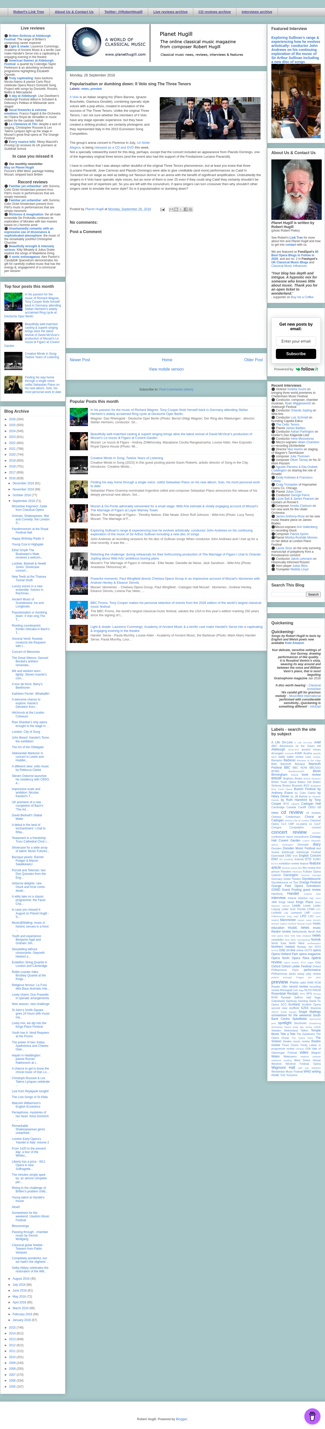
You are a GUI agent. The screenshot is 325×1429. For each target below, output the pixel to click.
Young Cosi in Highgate (27, 544)
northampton (314, 943)
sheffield (294, 1008)
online (300, 950)
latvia (318, 902)
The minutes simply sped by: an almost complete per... (29, 1178)
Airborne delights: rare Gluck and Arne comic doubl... (28, 887)
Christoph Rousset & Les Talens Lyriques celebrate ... (31, 1081)
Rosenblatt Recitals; (285, 993)
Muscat (301, 923)
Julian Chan (294, 491)
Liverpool (296, 912)
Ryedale (286, 997)
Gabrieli (276, 875)
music (309, 923)
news (85, 89)
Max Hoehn (295, 449)
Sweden (276, 1030)
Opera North (280, 958)
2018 (13, 466)
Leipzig (275, 909)
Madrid (275, 920)
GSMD (275, 889)
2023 (13, 437)
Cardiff (302, 807)
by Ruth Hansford (294, 800)
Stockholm (300, 1023)
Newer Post (80, 360)
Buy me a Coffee (302, 297)
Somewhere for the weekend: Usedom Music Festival (30, 1216)
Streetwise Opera (281, 1027)
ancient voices (311, 749)
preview (96, 89)
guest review (312, 889)
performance (312, 970)
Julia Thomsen (300, 456)
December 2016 (24, 483)
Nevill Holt (314, 931)
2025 (13, 425)
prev (318, 977)
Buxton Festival (305, 789)
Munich (317, 920)
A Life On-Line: (304, 742)
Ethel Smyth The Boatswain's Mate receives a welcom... (27, 553)
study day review (302, 1027)
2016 (13, 478)
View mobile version (166, 369)
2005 (13, 1386)
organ (310, 962)
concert (316, 827)
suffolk (317, 1027)
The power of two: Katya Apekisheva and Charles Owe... (30, 1046)
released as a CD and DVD (114, 147)
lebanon (275, 905)
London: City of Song (26, 732)
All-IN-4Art (293, 749)
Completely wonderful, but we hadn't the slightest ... (30, 1260)
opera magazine (310, 954)
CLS (283, 823)
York (282, 1075)
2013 (13, 1339)
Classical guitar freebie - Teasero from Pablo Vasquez (28, 1248)
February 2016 (23, 1314)
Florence (297, 871)
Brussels (297, 785)
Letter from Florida (294, 909)
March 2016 (21, 1308)
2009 (13, 1363)
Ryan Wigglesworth (298, 403)
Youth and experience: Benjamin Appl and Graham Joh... (27, 939)
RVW (274, 997)
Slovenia (315, 1008)
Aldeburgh (278, 749)
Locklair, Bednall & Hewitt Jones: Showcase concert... (29, 567)
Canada (291, 807)
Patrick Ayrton (299, 534)
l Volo (75, 97)
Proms (294, 982)
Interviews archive (257, 12)
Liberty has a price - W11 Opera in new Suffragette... (28, 1165)
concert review (289, 832)
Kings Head (286, 902)
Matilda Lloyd (299, 569)
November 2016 (24, 489)
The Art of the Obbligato (28, 747)
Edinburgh (288, 852)
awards (317, 753)
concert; (316, 832)
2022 (13, 443)
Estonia (299, 859)
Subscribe (296, 354)
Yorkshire (292, 1075)
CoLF (317, 823)
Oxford (275, 966)
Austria (307, 753)
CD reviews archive (215, 12)
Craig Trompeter (287, 484)
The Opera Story (302, 1037)
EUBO (317, 859)
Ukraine (300, 1048)
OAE (282, 950)
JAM (274, 902)
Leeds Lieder (312, 905)
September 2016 (24, 501)
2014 (13, 1333)
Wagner (316, 1052)
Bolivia (294, 774)
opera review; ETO (295, 962)
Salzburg (291, 1000)
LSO (311, 916)
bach (274, 756)
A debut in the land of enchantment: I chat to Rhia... (29, 828)
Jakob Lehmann (301, 559)
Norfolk (316, 939)
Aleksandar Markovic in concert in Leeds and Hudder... (28, 756)
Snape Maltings (310, 1012)
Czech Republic (312, 840)
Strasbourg (315, 1023)
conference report (282, 836)
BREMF (276, 778)
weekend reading (281, 1060)
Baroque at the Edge (309, 760)
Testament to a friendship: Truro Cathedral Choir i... (30, 839)
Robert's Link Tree (28, 12)
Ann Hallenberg (307, 527)
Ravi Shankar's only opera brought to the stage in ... (30, 723)
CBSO (312, 807)
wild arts (303, 1068)
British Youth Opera (283, 781)
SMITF (275, 1012)
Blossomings (20, 1226)
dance (274, 844)
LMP (307, 912)
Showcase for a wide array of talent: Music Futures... (31, 849)
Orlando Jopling (301, 410)
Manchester (288, 920)
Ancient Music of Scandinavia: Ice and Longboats (28, 603)
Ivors (318, 898)
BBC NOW (300, 767)
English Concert (310, 855)
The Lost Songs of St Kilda (30, 1097)
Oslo (318, 962)
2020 (13, 454)
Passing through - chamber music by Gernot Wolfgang (30, 1235)
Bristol (298, 778)
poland (275, 977)
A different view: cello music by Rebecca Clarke (30, 768)
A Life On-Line (281, 742)
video (304, 1052)
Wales (275, 1056)
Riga (301, 990)
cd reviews (313, 812)
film (300, 867)
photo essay (297, 973)
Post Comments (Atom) (176, 389)
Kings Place (304, 902)
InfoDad (315, 706)
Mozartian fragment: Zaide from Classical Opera (29, 508)
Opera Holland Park (284, 954)
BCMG (275, 771)
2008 (13, 1368)
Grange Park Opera (287, 886)
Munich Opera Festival (283, 923)
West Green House (307, 1060)
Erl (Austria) (286, 859)
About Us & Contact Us (74, 12)
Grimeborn (313, 886)
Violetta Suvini (296, 389)
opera (317, 950)
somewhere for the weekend (291, 1015)
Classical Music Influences (289, 266)
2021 (13, 449)
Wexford (276, 1063)
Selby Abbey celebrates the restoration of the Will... (30, 1269)
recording (315, 986)
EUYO (274, 863)
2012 (13, 1345)
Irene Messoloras (302, 438)
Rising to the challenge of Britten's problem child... (30, 1189)
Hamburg (276, 893)
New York (289, 935)
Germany (276, 878)
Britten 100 (304, 781)
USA (308, 1048)
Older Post (253, 360)
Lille (286, 912)
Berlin (317, 771)
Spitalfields (299, 1019)
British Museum (312, 778)
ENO (274, 859)
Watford (305, 1056)
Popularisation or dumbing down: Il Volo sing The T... (29, 616)
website (316, 1056)
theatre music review (296, 1041)
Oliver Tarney (299, 460)
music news (298, 928)
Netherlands (299, 931)
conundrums (301, 836)
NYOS (274, 950)
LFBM (310, 909)
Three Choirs (290, 1045)
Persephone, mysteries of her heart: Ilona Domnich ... (30, 1116)
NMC (293, 939)
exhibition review (289, 863)
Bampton (276, 760)
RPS (309, 993)
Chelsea (276, 816)
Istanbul (302, 898)
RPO (302, 993)
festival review (290, 867)
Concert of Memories (26, 652)
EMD (288, 855)
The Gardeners (306, 1033)
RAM (310, 982)
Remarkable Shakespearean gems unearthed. (28, 1129)
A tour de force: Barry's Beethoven (27, 685)
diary (317, 844)
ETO (308, 859)
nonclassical (303, 939)
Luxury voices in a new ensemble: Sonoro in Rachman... (27, 589)
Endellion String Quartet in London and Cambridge (29, 964)
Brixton (286, 785)
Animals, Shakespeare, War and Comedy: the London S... (31, 519)
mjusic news (304, 920)
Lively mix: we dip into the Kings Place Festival (29, 1024)
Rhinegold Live (289, 990)
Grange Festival (310, 882)
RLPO (308, 990)
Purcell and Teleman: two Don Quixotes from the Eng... (29, 873)
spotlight (285, 1023)
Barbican (289, 760)
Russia (317, 993)
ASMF (298, 753)
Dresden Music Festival (299, 848)
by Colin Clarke (305, 792)
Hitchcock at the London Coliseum (28, 714)
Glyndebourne (311, 879)
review (275, 990)
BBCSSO (315, 767)
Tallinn (304, 1030)
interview (278, 898)
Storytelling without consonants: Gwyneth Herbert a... (28, 952)
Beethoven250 (296, 771)
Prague (300, 977)
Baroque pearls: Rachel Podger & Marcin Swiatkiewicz (27, 860)
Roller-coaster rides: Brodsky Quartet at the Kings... (29, 975)
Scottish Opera (311, 1004)
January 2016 (22, 1320)
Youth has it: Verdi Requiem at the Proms (30, 1034)
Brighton (288, 778)
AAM (317, 742)
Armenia (289, 753)
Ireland (292, 898)
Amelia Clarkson (301, 506)
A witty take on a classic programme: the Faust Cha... (28, 900)
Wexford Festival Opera (303, 1063)
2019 (13, 460)
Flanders (286, 871)
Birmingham (279, 774)
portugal (287, 977)
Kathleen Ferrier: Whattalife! (30, 693)
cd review (292, 812)
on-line (290, 950)
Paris (295, 969)
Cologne (276, 827)
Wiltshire (316, 1068)
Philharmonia (279, 973)
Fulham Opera (312, 871)
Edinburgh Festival (309, 852)
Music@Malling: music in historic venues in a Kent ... (30, 926)
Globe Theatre (292, 878)
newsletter (277, 939)
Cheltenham (293, 816)
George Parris (300, 495)
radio (303, 982)
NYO (318, 946)
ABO (274, 745)
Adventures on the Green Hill (300, 745)
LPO (303, 916)
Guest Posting (292, 889)
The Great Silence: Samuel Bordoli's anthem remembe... (30, 661)
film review (309, 867)
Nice (287, 939)
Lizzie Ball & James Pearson (295, 498)
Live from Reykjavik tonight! (30, 1091)
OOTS (308, 950)
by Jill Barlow (299, 796)
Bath (274, 763)
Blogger (181, 1419)
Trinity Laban (308, 1045)
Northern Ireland (283, 946)
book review (311, 774)
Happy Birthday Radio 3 (28, 538)
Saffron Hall (302, 997)
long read (293, 916)
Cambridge (278, 807)
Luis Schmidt (299, 417)
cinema (288, 820)
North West (297, 943)
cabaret (295, 803)
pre (310, 977)
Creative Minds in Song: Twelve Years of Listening (126, 458)
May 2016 (20, 1296)
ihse (318, 893)
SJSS (304, 1008)
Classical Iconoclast (314, 687)
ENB (295, 855)
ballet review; (313, 756)
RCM (317, 982)
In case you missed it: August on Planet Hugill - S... (30, 913)
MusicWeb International (305, 696)
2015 (13, 1327)
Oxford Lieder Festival (296, 966)
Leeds (296, 905)
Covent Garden (289, 840)
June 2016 (20, 1290)
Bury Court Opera (281, 789)
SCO (283, 1004)
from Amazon (294, 643)
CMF (291, 823)
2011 (13, 1351)
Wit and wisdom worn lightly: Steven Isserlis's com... (29, 674)
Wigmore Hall (283, 1068)
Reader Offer (279, 986)
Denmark (303, 844)
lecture (286, 905)
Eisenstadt (277, 855)
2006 (13, 1380)
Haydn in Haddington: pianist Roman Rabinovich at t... (26, 1059)
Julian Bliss (300, 566)
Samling (303, 1000)
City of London (301, 820)
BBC (287, 767)
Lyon (318, 916)
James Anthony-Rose (290, 516)
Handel (293, 893)
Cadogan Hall (311, 803)
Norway (301, 946)
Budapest (315, 785)
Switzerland (291, 1030)
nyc (310, 946)
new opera (277, 935)
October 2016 (22, 495)
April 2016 (20, 1302)
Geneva (305, 875)
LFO (318, 909)
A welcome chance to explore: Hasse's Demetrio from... (26, 703)
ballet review (295, 756)
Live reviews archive (170, 12)
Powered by (296, 369)
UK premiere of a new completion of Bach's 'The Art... (27, 805)
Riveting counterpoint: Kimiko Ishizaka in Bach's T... (31, 629)
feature (304, 863)
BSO (306, 785)
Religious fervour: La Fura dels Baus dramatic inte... (31, 986)
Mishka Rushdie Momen (301, 537)
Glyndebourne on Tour (284, 882)
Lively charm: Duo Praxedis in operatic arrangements (30, 996)
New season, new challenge (30, 1004)
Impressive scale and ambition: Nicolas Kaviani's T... (26, 792)
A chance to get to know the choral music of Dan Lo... (30, 1070)
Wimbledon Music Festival (287, 1071)
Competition (296, 827)
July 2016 (19, 1284)
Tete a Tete (288, 1034)
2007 (13, 1375)
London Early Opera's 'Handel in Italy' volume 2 (30, 1140)
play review (313, 973)
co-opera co (304, 823)
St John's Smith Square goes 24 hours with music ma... (31, 1013)
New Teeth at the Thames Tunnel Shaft (29, 578)
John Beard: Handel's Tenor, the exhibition (31, 739)
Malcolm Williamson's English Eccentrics (26, 1104)
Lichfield (276, 912)
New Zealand (303, 935)
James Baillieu (295, 428)
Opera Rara (300, 958)
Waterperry (290, 1056)
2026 (13, 419)
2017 (13, 472)
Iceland (308, 893)
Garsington (290, 875)
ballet (281, 756)
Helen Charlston (308, 442)
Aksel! (16, 1207)
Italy (311, 898)
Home (167, 360)
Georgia (316, 875)
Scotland (294, 1004)
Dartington (287, 844)
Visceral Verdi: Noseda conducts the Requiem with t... (29, 642)
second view (279, 1008)
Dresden (276, 848)
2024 (13, 431)
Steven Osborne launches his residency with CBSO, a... (31, 779)
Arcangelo (277, 753)
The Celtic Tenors (287, 424)
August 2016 (21, 1278)
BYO (286, 803)
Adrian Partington (302, 431)
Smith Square (289, 1012)
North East (278, 943)
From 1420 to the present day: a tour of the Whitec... (29, 1152)
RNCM (317, 990)
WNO (307, 1071)
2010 (13, 1357)
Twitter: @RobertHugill (124, 12)
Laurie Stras (283, 548)
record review (298, 986)
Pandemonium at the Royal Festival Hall (30, 530)
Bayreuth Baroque (292, 763)
